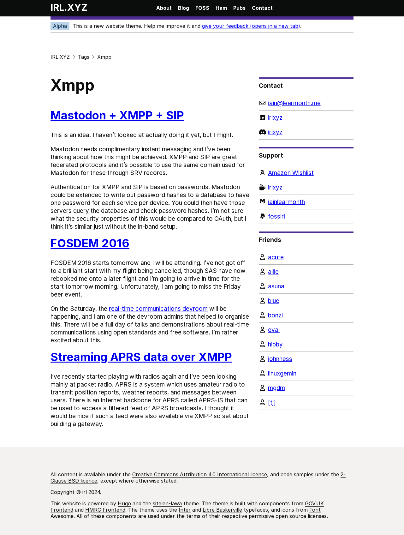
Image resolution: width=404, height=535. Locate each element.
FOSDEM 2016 (89, 243)
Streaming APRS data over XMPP (141, 357)
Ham (221, 8)
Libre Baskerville (222, 510)
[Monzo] (306, 202)
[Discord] (306, 132)
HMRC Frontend (105, 510)
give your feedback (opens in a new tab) (251, 26)
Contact (262, 8)
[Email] (306, 103)
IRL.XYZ (69, 7)
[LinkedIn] (306, 118)
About (164, 8)
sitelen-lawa (167, 503)
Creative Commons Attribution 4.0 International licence (199, 474)
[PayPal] (306, 216)
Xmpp (104, 57)
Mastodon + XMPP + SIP (117, 115)
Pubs (239, 8)
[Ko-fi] (306, 187)
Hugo (124, 503)
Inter (185, 510)
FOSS (202, 8)
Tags (83, 57)
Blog (183, 8)
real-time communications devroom (158, 308)
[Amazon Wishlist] (306, 173)
